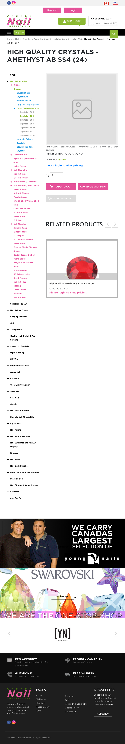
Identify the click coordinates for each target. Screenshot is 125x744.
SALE (12, 75)
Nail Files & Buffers (19, 411)
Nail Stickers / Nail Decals (26, 185)
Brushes (14, 453)
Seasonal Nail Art (18, 304)
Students (14, 492)
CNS (12, 323)
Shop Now (19, 32)
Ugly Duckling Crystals (28, 104)
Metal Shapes (20, 243)
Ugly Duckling (17, 353)
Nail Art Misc (20, 282)
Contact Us (70, 711)
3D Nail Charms (21, 212)
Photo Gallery (43, 707)
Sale (67, 700)
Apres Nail (15, 372)
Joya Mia (14, 391)
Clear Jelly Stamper (20, 385)
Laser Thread (20, 290)
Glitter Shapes (20, 232)
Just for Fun (16, 498)
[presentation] (108, 225)
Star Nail (14, 398)
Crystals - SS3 (27, 112)
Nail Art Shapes (21, 193)
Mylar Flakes (20, 166)
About (39, 695)
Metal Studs (19, 216)
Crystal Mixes (23, 93)
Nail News (41, 699)
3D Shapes (19, 236)
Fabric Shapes (20, 197)
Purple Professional (19, 366)
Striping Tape (20, 228)
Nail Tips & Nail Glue (20, 436)
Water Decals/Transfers (25, 182)
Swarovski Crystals (19, 346)
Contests (69, 696)
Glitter (17, 85)
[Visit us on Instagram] (14, 722)
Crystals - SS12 (27, 131)
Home (10, 39)
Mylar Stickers (20, 189)
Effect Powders (21, 178)
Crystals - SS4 (75, 39)
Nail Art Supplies (23, 39)
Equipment (15, 423)
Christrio (14, 378)
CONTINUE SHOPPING (93, 187)
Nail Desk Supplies (19, 466)
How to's (40, 703)
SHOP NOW (62, 547)
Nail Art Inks (20, 174)
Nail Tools (15, 459)
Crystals (38, 39)
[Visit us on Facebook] (9, 722)
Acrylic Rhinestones (23, 263)
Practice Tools (17, 479)
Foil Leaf (18, 220)
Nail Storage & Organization (24, 485)
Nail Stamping (20, 170)
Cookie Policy (72, 708)
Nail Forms (15, 430)
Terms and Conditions (76, 704)
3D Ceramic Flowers (23, 239)
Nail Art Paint (20, 297)
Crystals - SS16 (27, 135)
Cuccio (13, 404)
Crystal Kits (22, 97)
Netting (17, 286)
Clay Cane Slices (22, 209)
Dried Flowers (20, 278)
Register (52, 10)
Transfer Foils (20, 155)
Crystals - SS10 (27, 128)
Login (73, 10)
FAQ (38, 711)
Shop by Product (18, 317)
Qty (48, 175)
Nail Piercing (20, 224)
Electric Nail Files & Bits (22, 417)
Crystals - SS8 (27, 124)
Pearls (16, 266)
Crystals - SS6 (27, 120)
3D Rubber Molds (22, 274)
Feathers (18, 293)
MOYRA (14, 359)
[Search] (114, 34)
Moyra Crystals (24, 101)
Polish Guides (20, 270)
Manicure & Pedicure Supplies (24, 472)
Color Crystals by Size (54, 39)
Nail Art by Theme (19, 310)
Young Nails (16, 330)
